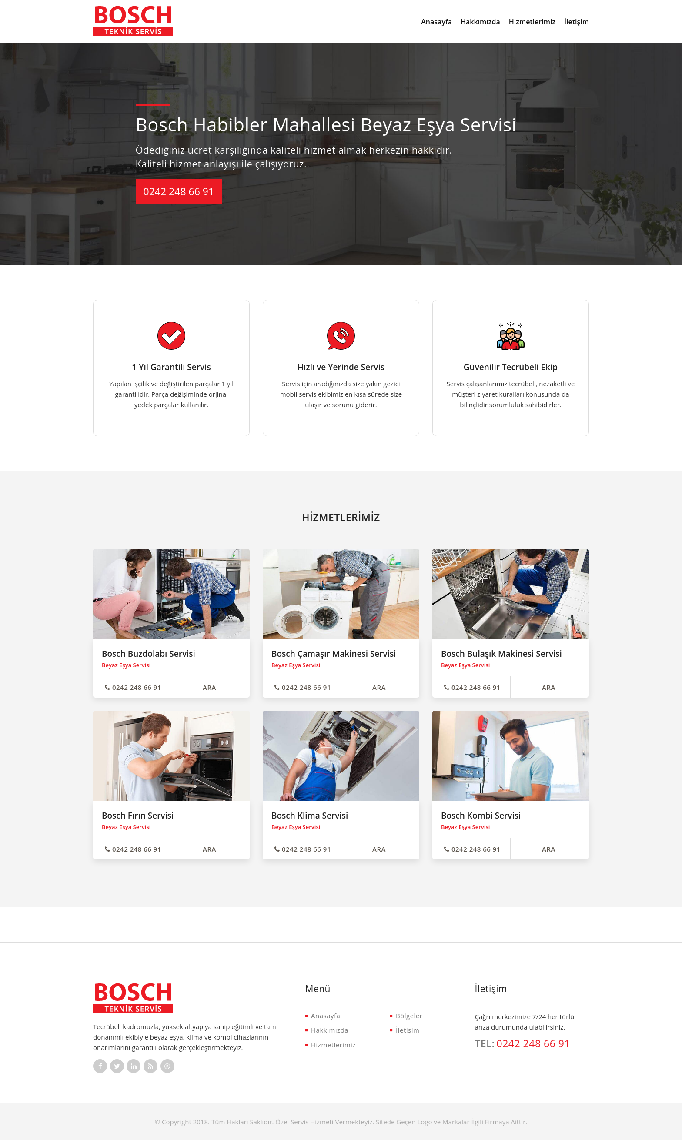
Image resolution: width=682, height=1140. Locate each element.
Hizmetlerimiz (532, 22)
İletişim (576, 22)
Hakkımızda (480, 22)
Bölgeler (406, 1015)
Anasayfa (436, 22)
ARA (209, 687)
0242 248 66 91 (179, 191)
